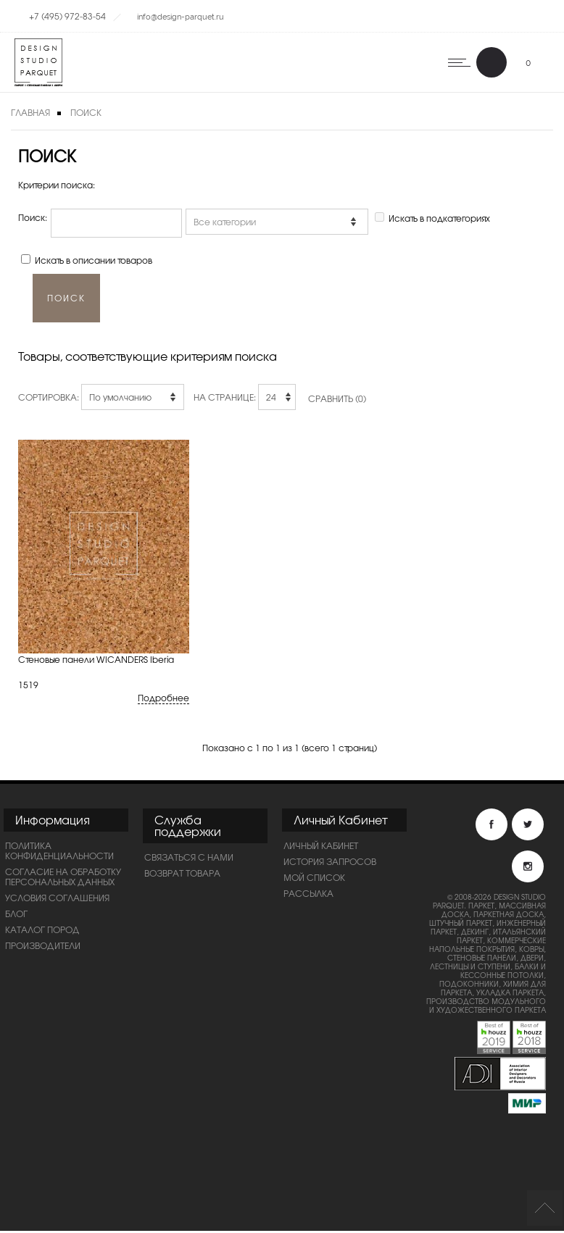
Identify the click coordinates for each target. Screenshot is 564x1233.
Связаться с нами (188, 859)
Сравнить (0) (337, 400)
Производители (42, 947)
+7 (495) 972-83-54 (67, 15)
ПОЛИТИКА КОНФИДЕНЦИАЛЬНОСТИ (59, 852)
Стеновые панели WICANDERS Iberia (96, 661)
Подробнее (163, 700)
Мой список (314, 879)
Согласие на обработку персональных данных (63, 878)
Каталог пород (42, 931)
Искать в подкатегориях (439, 218)
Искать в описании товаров (93, 260)
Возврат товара (182, 875)
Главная (30, 112)
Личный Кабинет (320, 847)
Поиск (85, 112)
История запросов (329, 863)
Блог (16, 915)
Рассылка (308, 895)
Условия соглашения (57, 899)
